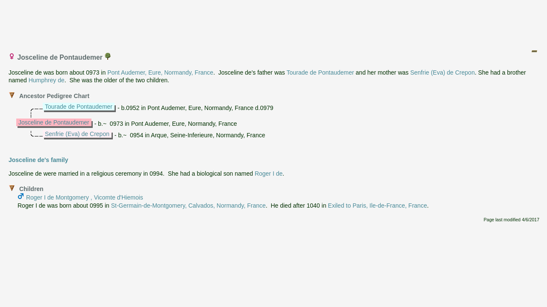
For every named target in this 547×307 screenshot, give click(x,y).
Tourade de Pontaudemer (320, 72)
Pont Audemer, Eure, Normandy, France (160, 72)
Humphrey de (47, 80)
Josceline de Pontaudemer (53, 122)
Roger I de (268, 173)
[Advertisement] (273, 22)
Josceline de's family (38, 159)
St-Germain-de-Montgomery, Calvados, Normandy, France (188, 205)
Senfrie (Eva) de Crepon (442, 72)
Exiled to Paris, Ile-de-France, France (377, 205)
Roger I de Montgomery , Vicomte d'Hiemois (84, 197)
